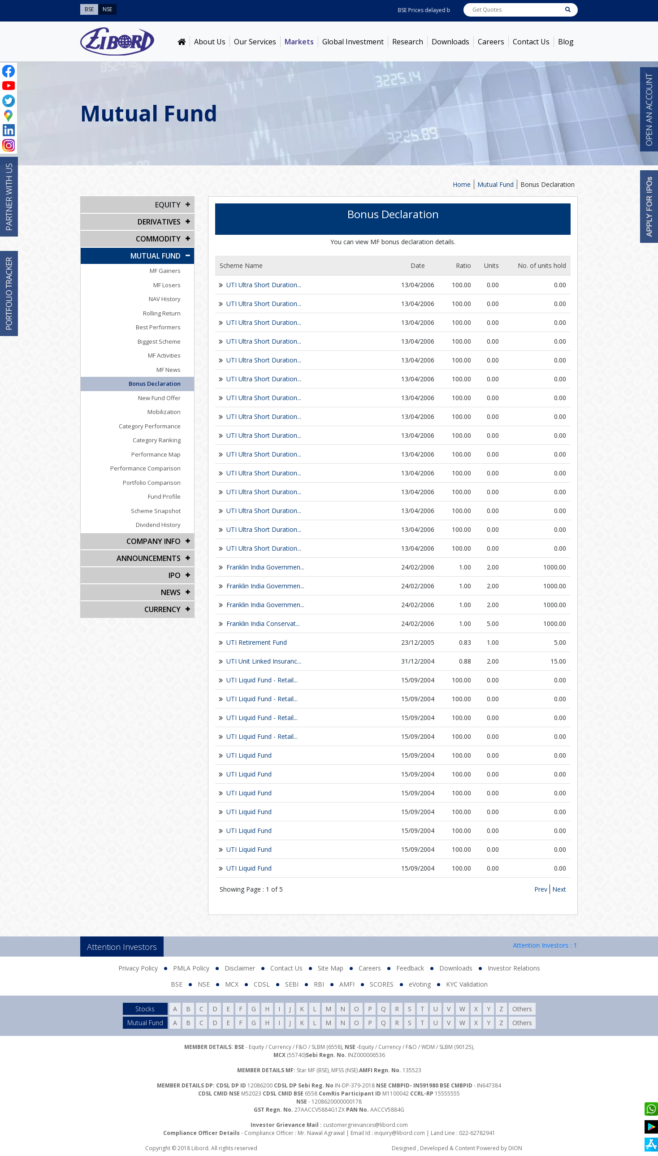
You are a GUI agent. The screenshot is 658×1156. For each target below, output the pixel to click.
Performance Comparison (145, 468)
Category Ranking (157, 440)
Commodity (158, 239)
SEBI (292, 984)
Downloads (450, 42)
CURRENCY (162, 609)
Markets (299, 42)
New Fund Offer (159, 398)
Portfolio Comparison (152, 483)
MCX (231, 984)
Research (407, 42)
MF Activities (164, 355)
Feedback (410, 968)
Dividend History (158, 525)
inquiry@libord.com (399, 1133)
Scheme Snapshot (156, 511)
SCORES (382, 984)
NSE (204, 984)
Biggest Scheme (159, 341)
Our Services (255, 42)
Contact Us (531, 42)
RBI (319, 984)
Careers (491, 42)
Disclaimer (240, 968)
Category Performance (150, 426)
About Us (209, 42)
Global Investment (353, 42)
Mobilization (164, 412)
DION (515, 1148)
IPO (175, 575)
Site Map (330, 968)
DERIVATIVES (159, 222)
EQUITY (168, 205)
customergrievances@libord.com (365, 1125)
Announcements (149, 558)
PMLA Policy (191, 968)
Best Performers (158, 327)
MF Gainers (165, 271)
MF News (168, 370)
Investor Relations (514, 968)
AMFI (347, 984)
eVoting (420, 984)
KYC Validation (467, 984)
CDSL (262, 984)
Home (462, 184)
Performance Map (156, 454)
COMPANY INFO (153, 541)
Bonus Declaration (547, 184)
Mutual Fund (495, 184)
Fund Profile (164, 496)
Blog (566, 42)
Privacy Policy (138, 968)
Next (559, 889)
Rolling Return (162, 313)
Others (522, 1009)
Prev (540, 889)
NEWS (171, 592)
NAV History (165, 299)
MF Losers (167, 285)
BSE (176, 984)
